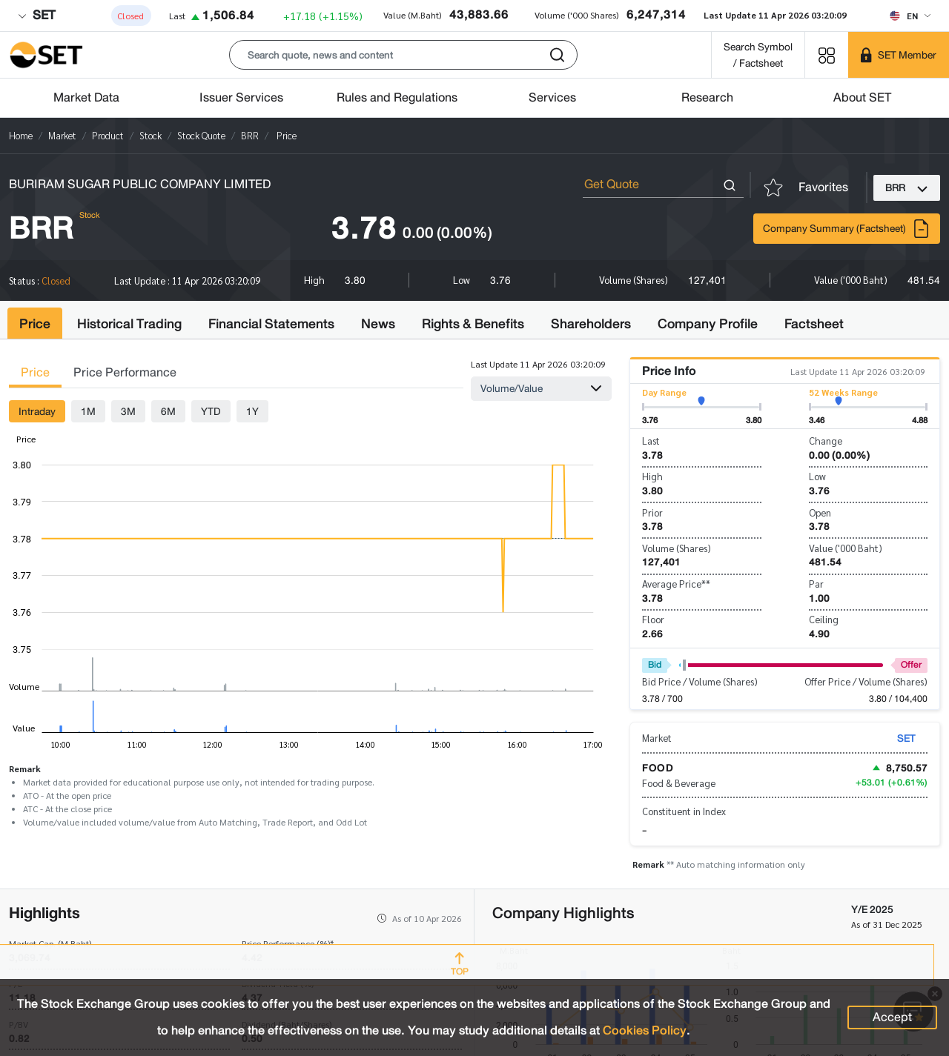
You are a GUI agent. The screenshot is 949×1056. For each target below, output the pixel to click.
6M (168, 411)
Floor (653, 619)
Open (820, 512)
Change (825, 440)
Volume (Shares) (676, 548)
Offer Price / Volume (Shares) (865, 681)
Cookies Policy (645, 1030)
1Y (252, 411)
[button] (403, 55)
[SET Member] (898, 55)
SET (36, 15)
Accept (892, 1017)
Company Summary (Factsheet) (846, 228)
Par (816, 583)
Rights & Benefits (473, 324)
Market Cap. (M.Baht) (50, 943)
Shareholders (591, 324)
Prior (652, 512)
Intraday (37, 411)
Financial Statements (271, 324)
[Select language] (910, 15)
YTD (211, 411)
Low (817, 476)
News (378, 324)
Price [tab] (35, 372)
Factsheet (814, 324)
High (652, 476)
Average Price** (676, 583)
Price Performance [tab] (124, 372)
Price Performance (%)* (288, 943)
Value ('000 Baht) (845, 548)
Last (651, 440)
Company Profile (708, 324)
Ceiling (824, 619)
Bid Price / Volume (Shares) (700, 681)
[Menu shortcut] (826, 54)
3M (128, 411)
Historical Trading (129, 324)
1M (88, 411)
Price (34, 324)
